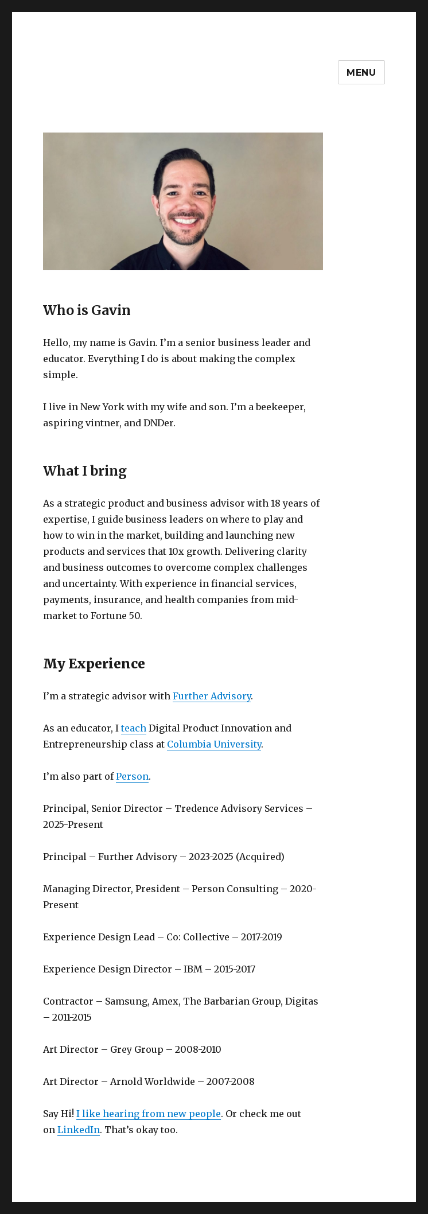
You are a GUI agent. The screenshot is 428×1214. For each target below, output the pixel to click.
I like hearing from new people (148, 1113)
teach (133, 728)
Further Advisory (212, 696)
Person (132, 776)
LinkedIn (78, 1129)
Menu (361, 72)
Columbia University (214, 744)
